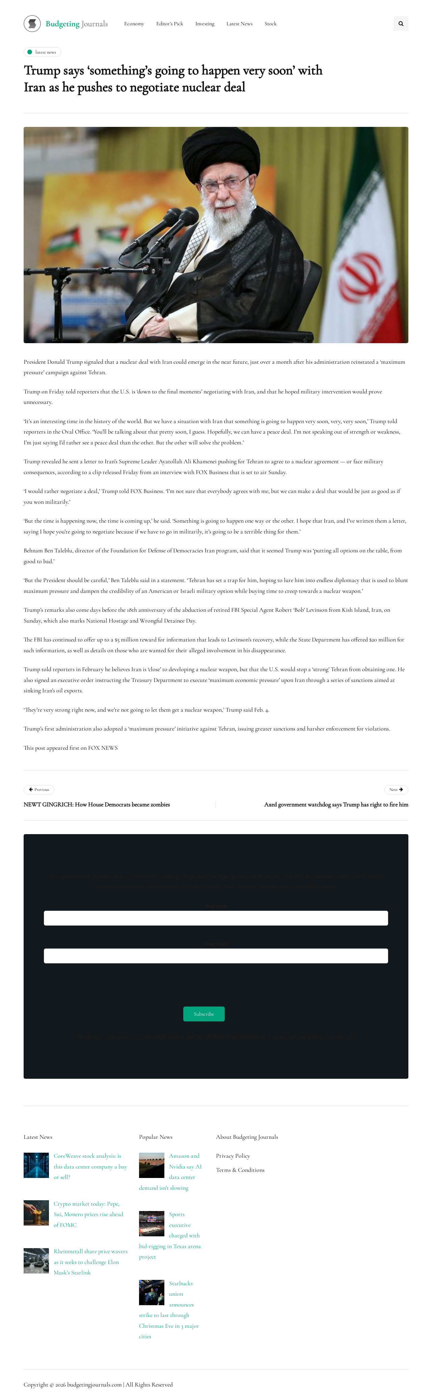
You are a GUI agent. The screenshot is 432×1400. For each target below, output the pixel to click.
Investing (204, 23)
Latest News (239, 23)
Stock (271, 23)
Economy (134, 23)
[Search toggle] (401, 23)
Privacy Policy (233, 1155)
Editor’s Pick (169, 23)
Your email (216, 950)
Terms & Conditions (240, 1170)
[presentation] (95, 983)
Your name (216, 913)
